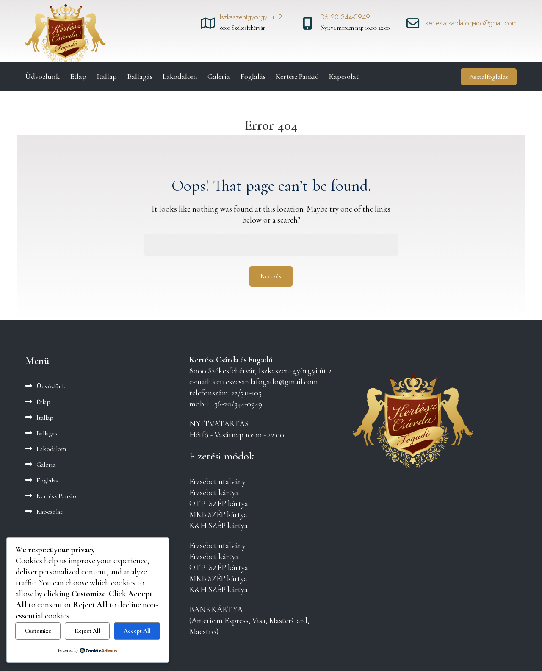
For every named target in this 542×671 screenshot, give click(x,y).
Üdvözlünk (42, 76)
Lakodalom (180, 76)
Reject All (87, 631)
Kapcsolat (344, 76)
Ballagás (139, 76)
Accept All (137, 631)
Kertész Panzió (297, 76)
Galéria (218, 76)
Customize (38, 631)
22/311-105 (246, 393)
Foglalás (252, 76)
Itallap (107, 76)
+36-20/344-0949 (236, 404)
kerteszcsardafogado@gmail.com (265, 382)
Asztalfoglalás (488, 76)
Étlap (78, 76)
